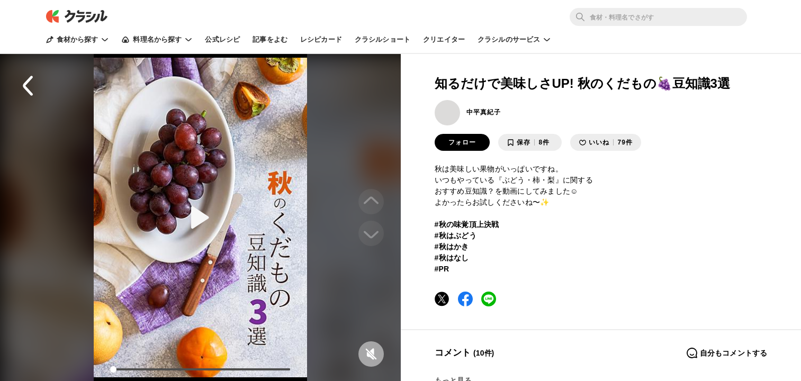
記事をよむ (270, 39)
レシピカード (321, 39)
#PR (442, 269)
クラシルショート (382, 39)
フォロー (462, 142)
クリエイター (444, 39)
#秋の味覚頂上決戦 (467, 224)
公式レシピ (222, 39)
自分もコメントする (726, 353)
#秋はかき (452, 246)
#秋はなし (452, 257)
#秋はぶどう (455, 235)
